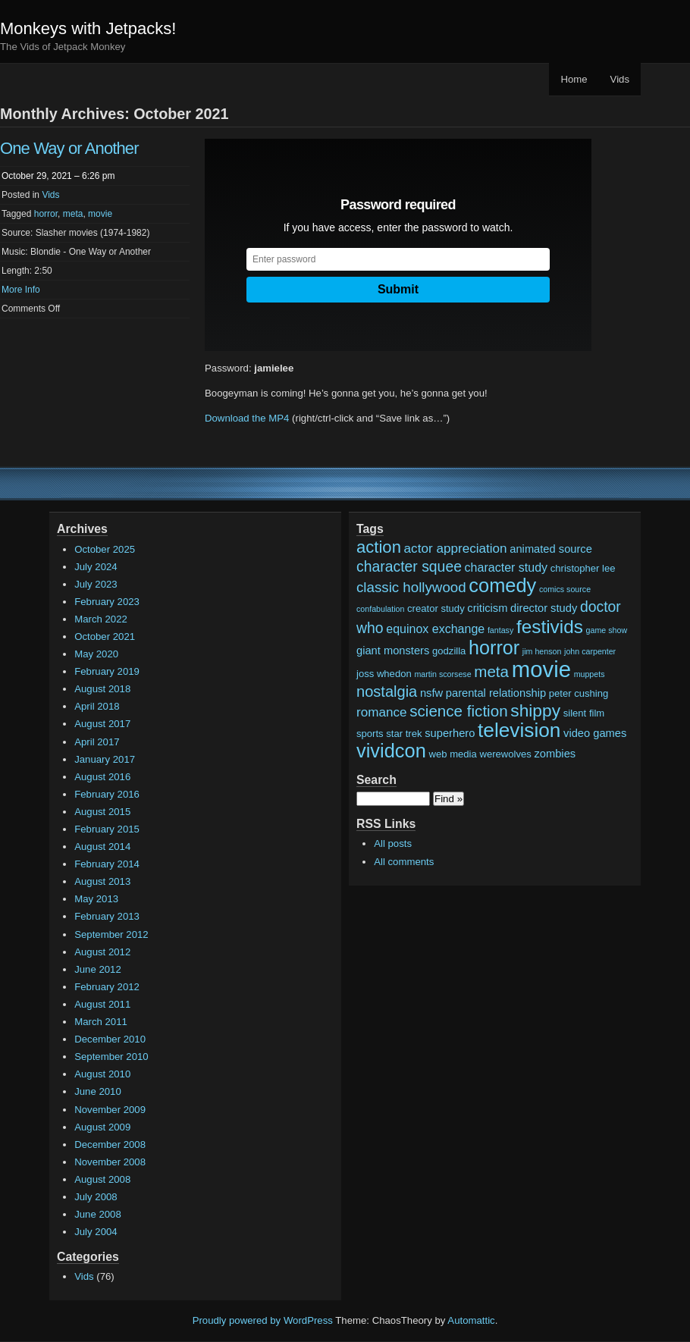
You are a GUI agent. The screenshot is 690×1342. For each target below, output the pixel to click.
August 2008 (102, 1179)
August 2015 (102, 811)
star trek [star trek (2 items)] (404, 733)
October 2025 (104, 549)
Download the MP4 (247, 418)
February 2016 (107, 794)
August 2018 (102, 689)
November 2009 (110, 1109)
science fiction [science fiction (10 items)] (458, 711)
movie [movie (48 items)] (541, 669)
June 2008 (97, 1214)
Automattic (470, 1320)
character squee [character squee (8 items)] (409, 566)
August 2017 (102, 723)
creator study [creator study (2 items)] (436, 608)
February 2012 (107, 986)
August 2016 (102, 776)
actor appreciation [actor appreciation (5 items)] (455, 548)
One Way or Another (69, 148)
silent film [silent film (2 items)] (584, 713)
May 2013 (96, 899)
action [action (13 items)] (378, 547)
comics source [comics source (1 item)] (565, 589)
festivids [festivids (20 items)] (549, 626)
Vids (619, 79)
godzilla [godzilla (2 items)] (449, 651)
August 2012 (102, 952)
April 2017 (96, 742)
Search (376, 779)
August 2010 (102, 1074)
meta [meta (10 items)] (491, 671)
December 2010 (110, 1039)
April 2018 (96, 706)
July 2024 (95, 566)
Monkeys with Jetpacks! (88, 28)
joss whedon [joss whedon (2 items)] (384, 673)
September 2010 (111, 1056)
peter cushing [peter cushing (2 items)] (579, 693)
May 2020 (96, 654)
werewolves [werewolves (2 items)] (505, 754)
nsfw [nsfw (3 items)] (431, 693)
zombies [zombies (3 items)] (555, 754)
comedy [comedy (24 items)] (502, 585)
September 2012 (111, 934)
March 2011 (100, 1021)
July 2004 (95, 1231)
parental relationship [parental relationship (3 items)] (496, 693)
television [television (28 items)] (519, 730)
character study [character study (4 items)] (506, 567)
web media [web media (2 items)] (453, 754)
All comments (404, 861)
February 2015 (107, 829)
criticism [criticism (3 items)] (487, 608)
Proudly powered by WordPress (263, 1320)
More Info (21, 289)
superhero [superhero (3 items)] (450, 733)
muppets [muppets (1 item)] (589, 674)
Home (573, 79)
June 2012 (97, 969)
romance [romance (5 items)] (381, 712)
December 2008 (110, 1144)
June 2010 (97, 1091)
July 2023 (95, 584)
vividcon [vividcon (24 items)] (391, 750)
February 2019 (107, 671)
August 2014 (102, 846)
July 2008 (95, 1196)
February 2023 (107, 601)
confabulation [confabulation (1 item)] (380, 608)
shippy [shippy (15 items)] (535, 710)
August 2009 (102, 1127)
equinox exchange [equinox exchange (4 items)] (435, 628)
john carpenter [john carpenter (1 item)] (590, 651)
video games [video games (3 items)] (594, 733)
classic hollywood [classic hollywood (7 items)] (411, 587)
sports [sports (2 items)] (370, 733)
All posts (393, 843)
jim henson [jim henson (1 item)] (542, 651)
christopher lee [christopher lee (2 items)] (583, 568)
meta (73, 214)
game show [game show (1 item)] (607, 630)
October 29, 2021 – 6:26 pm (58, 176)
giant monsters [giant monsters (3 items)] (392, 650)
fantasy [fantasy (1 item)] (500, 630)
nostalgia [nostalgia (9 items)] (386, 691)
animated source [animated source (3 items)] (551, 549)
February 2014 (107, 864)
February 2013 (107, 916)
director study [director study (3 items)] (543, 608)
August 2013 (102, 881)
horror (46, 214)
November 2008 (110, 1162)
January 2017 (104, 759)
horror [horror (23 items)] (494, 647)
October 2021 (104, 636)
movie (100, 214)
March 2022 (100, 619)
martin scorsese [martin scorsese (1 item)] (442, 674)
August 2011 (102, 1004)
